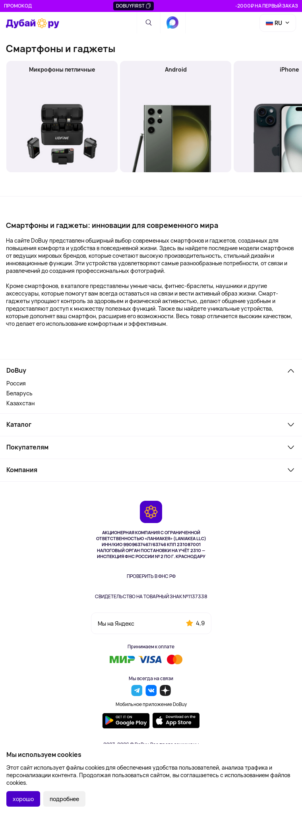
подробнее (64, 799)
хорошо (23, 799)
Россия (16, 383)
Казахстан (20, 403)
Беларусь (19, 393)
